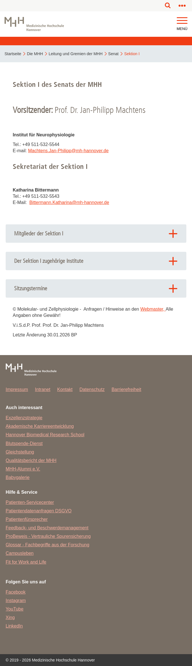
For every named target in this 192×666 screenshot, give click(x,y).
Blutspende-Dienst (24, 443)
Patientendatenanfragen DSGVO (39, 510)
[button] (182, 20)
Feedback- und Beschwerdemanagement (47, 527)
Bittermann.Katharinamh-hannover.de (69, 202)
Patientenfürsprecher (27, 519)
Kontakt (64, 389)
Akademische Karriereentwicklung (40, 426)
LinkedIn (14, 626)
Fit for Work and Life (26, 562)
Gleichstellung (20, 452)
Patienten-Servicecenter (30, 502)
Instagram (16, 600)
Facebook (15, 592)
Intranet (42, 389)
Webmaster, (153, 309)
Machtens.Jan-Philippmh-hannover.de (68, 150)
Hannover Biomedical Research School (45, 434)
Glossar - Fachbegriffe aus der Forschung (47, 544)
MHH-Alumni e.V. (23, 469)
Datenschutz (92, 389)
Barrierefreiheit (126, 389)
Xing (10, 617)
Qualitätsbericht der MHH (31, 460)
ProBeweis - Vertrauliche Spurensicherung (48, 536)
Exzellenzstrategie (24, 417)
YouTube (14, 609)
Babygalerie (18, 477)
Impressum (17, 389)
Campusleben (20, 553)
